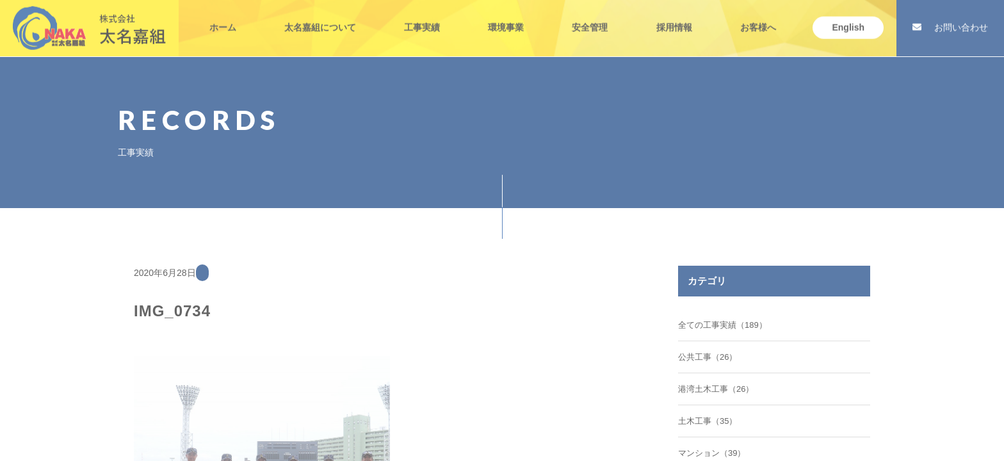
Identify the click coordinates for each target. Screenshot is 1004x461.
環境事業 (506, 18)
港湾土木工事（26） (716, 389)
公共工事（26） (707, 357)
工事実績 (422, 18)
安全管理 (590, 18)
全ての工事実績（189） (722, 325)
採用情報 (674, 18)
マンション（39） (711, 453)
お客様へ (758, 18)
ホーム (222, 18)
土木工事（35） (707, 421)
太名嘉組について (320, 18)
